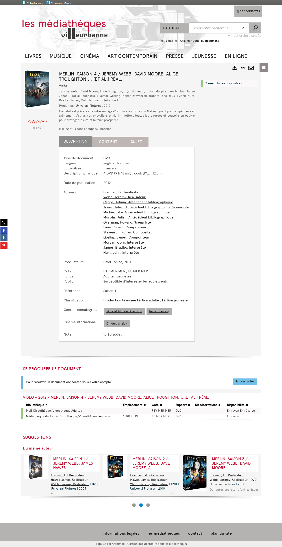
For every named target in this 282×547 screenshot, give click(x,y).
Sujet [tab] (136, 141)
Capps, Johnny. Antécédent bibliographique (138, 202)
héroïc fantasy (159, 311)
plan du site (221, 533)
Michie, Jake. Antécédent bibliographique (136, 212)
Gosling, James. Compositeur (126, 237)
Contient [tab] (108, 141)
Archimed (118, 543)
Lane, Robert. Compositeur (125, 227)
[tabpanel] (127, 246)
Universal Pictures (88, 106)
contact (195, 533)
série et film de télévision (124, 311)
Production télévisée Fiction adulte (131, 300)
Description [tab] (75, 141)
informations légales (121, 533)
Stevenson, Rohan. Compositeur (128, 232)
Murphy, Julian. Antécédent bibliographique (138, 217)
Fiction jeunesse (175, 300)
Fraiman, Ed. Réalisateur (122, 192)
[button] (33, 55)
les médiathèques (164, 533)
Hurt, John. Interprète (121, 252)
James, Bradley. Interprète (124, 247)
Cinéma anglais (117, 323)
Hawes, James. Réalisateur (148, 480)
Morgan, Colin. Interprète (123, 242)
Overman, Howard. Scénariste (127, 222)
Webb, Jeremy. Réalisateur (124, 197)
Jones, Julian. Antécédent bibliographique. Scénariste (146, 207)
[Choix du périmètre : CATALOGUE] (174, 28)
